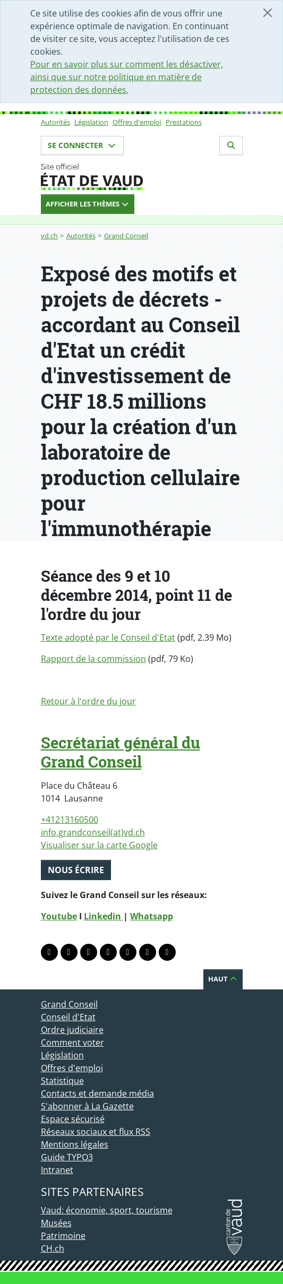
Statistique (62, 1081)
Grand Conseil (126, 235)
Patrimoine (63, 1236)
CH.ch (52, 1248)
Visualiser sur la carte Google (99, 845)
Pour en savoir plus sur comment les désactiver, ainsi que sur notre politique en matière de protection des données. (126, 77)
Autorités (55, 122)
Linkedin (103, 916)
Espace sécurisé (73, 1119)
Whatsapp (151, 916)
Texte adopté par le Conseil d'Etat (108, 637)
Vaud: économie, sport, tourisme (107, 1210)
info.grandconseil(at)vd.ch (93, 832)
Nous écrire (76, 870)
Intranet (57, 1170)
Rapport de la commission (93, 659)
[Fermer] (267, 13)
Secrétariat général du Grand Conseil (120, 752)
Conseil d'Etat (68, 1017)
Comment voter (72, 1042)
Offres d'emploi (137, 122)
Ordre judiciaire (72, 1030)
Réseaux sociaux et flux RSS (95, 1131)
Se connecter (82, 145)
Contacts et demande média (97, 1093)
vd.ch (49, 235)
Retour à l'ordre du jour (88, 701)
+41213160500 (69, 819)
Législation (91, 122)
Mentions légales (74, 1144)
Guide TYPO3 (67, 1157)
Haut (223, 979)
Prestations (184, 122)
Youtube (59, 916)
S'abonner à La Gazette (87, 1106)
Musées (56, 1223)
